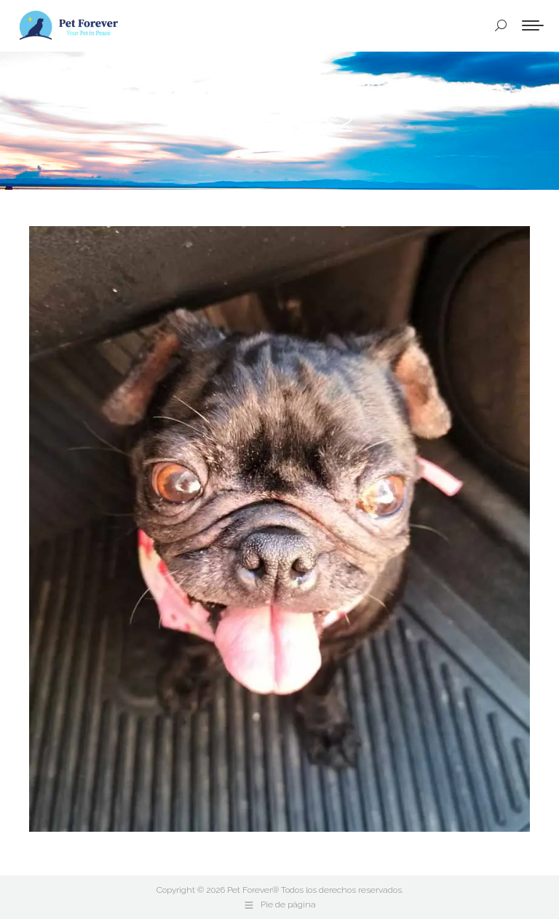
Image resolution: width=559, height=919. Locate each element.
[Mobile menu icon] (532, 25)
